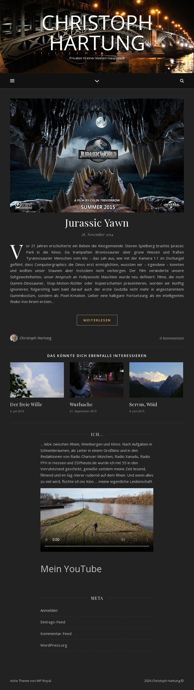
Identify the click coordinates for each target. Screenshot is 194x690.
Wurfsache (81, 404)
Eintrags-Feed (52, 621)
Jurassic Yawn (97, 222)
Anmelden (49, 610)
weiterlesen (97, 320)
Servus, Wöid (143, 404)
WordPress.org (53, 645)
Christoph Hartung (97, 32)
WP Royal (44, 680)
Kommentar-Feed (55, 633)
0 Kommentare (172, 338)
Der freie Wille (26, 404)
